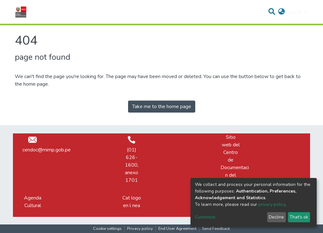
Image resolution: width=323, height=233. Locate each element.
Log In (295, 12)
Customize (205, 217)
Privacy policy (140, 228)
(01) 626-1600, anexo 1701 (131, 160)
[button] (281, 12)
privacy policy (271, 204)
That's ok (299, 217)
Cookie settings (107, 228)
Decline (276, 217)
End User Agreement (177, 228)
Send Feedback (216, 228)
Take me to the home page (161, 106)
